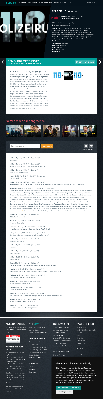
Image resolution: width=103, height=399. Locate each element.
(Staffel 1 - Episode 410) (37, 293)
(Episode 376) (35, 299)
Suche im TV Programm (37, 352)
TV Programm (32, 3)
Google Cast (81, 341)
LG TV (79, 346)
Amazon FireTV (82, 327)
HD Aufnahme (58, 335)
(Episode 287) (35, 245)
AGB (31, 367)
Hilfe (71, 3)
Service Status (34, 330)
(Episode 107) (34, 251)
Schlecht (91, 146)
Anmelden (91, 3)
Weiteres (60, 3)
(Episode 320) (35, 281)
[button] (96, 3)
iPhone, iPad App (59, 355)
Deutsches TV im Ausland (62, 346)
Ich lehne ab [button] (75, 388)
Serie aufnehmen (86, 62)
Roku (78, 335)
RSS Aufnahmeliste (59, 343)
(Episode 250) (35, 158)
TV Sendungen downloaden (38, 350)
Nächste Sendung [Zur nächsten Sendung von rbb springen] (99, 62)
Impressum (33, 372)
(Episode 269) (35, 215)
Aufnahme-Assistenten (61, 327)
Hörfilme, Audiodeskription (62, 341)
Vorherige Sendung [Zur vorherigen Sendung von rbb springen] (4, 62)
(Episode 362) (33, 305)
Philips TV (80, 349)
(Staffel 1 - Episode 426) (37, 176)
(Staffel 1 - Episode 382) (38, 287)
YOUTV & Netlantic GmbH (38, 333)
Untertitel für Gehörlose (61, 338)
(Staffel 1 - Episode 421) (37, 269)
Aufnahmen (45, 3)
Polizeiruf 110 (61, 11)
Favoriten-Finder (59, 333)
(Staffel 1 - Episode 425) (38, 182)
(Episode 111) (34, 170)
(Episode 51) (34, 239)
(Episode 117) (35, 263)
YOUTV (11, 3)
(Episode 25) (35, 257)
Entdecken (22, 3)
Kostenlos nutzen (35, 358)
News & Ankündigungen (37, 327)
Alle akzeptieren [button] (63, 388)
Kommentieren (47, 146)
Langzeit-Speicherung (60, 330)
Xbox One (80, 338)
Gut (86, 146)
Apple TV (80, 333)
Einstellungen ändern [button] (64, 392)
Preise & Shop (34, 355)
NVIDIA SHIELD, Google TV (86, 330)
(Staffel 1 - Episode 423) (35, 221)
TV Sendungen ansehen (37, 347)
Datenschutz (33, 369)
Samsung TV (81, 343)
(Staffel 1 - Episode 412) (37, 233)
